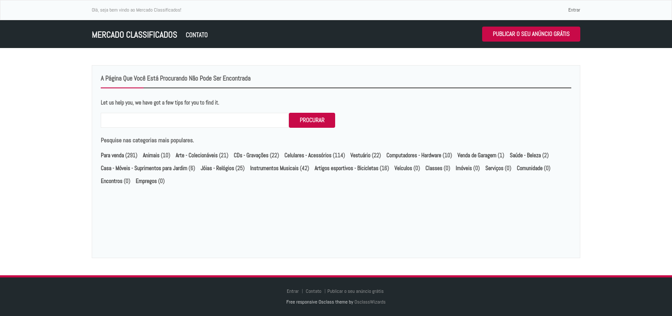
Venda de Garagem (476, 155)
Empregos (146, 181)
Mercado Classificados (134, 35)
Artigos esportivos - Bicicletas (346, 168)
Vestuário (361, 155)
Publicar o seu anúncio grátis (531, 34)
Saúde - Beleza (525, 155)
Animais (151, 155)
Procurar (312, 120)
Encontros (111, 181)
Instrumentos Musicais (274, 168)
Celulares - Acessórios (308, 155)
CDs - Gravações (251, 155)
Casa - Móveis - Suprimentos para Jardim (144, 168)
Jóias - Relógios (217, 168)
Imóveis (464, 168)
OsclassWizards (370, 301)
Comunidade (530, 168)
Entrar (574, 9)
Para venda (112, 155)
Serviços (494, 168)
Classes (434, 168)
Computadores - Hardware (413, 155)
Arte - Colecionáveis (197, 155)
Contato (196, 35)
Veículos (403, 168)
